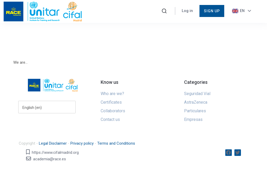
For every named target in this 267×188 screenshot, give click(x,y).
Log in (187, 10)
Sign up (212, 11)
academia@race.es (49, 159)
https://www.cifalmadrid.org (55, 152)
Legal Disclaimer (53, 143)
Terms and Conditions (116, 143)
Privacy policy (82, 143)
